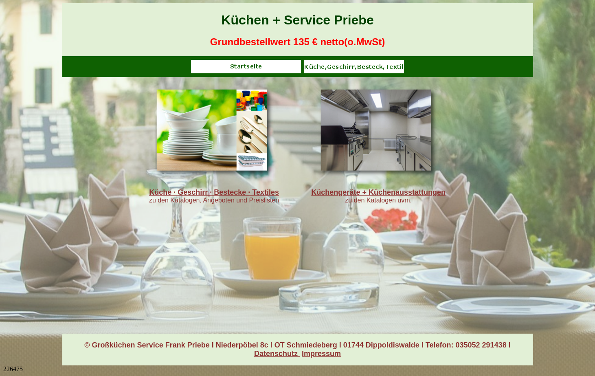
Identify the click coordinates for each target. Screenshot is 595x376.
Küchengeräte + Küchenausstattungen (378, 192)
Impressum (321, 354)
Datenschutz (277, 354)
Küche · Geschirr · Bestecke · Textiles (214, 192)
